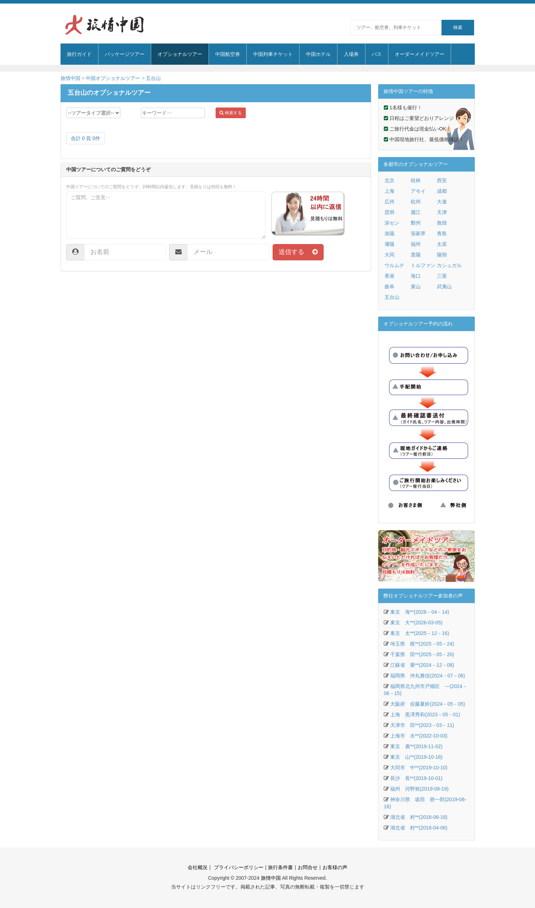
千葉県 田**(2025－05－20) (422, 654)
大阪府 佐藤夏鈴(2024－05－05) (427, 704)
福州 (416, 244)
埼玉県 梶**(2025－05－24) (422, 644)
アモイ (418, 191)
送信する (298, 251)
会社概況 (197, 867)
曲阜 (389, 286)
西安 (442, 180)
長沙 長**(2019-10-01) (416, 778)
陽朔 (442, 255)
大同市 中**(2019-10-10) (419, 767)
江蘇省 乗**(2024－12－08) (422, 665)
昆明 (389, 212)
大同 (389, 255)
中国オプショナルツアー (113, 78)
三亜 (442, 276)
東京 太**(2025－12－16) (419, 633)
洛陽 (389, 233)
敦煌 (442, 223)
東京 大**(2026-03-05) (416, 622)
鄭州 (416, 223)
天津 (442, 212)
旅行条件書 (280, 867)
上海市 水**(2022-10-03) (419, 736)
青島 (442, 233)
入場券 (351, 54)
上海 (389, 191)
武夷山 (444, 286)
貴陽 (416, 255)
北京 (389, 180)
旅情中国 (70, 78)
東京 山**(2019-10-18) (416, 757)
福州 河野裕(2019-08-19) (419, 789)
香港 (389, 276)
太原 (442, 244)
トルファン (423, 265)
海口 (416, 276)
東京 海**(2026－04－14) (419, 612)
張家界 (418, 233)
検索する (230, 112)
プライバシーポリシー (237, 867)
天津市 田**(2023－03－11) (422, 725)
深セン (392, 223)
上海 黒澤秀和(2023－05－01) (425, 714)
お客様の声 (335, 867)
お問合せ (308, 867)
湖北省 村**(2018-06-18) (419, 817)
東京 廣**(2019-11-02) (416, 746)
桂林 (416, 180)
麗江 (416, 212)
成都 (442, 191)
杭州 (416, 201)
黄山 (416, 286)
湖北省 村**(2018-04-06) (419, 828)
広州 (389, 201)
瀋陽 (389, 244)
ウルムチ (394, 265)
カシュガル (449, 265)
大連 (442, 201)
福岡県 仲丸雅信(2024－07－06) (427, 675)
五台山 (153, 78)
